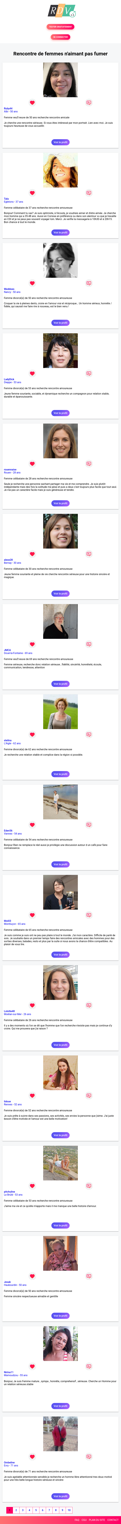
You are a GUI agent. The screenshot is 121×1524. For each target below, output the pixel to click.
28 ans (16, 472)
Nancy (7, 292)
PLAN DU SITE (97, 1519)
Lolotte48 (9, 1011)
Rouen (7, 472)
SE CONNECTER (60, 37)
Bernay (8, 562)
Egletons (9, 201)
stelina (8, 740)
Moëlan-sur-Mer (13, 1014)
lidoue (7, 1101)
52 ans (18, 1104)
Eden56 (8, 830)
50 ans (14, 111)
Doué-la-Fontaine (13, 653)
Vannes (8, 833)
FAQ (77, 1519)
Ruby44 (8, 108)
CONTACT (113, 1519)
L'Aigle (7, 743)
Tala (6, 198)
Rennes (8, 1104)
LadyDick (9, 379)
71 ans (14, 1465)
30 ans (17, 562)
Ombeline (9, 1462)
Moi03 (7, 920)
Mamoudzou (11, 1375)
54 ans (18, 833)
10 (69, 1510)
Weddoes (9, 289)
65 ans (22, 923)
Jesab (7, 1281)
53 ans (17, 382)
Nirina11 (9, 1372)
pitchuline (9, 1191)
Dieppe (8, 382)
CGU (84, 1519)
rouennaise (10, 469)
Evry (6, 1465)
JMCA (7, 650)
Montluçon (10, 923)
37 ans (19, 201)
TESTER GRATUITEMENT (60, 27)
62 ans (17, 743)
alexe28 (8, 559)
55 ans (24, 1375)
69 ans (28, 653)
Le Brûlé (8, 1194)
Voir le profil (60, 142)
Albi (6, 111)
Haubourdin (10, 1284)
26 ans (27, 1014)
